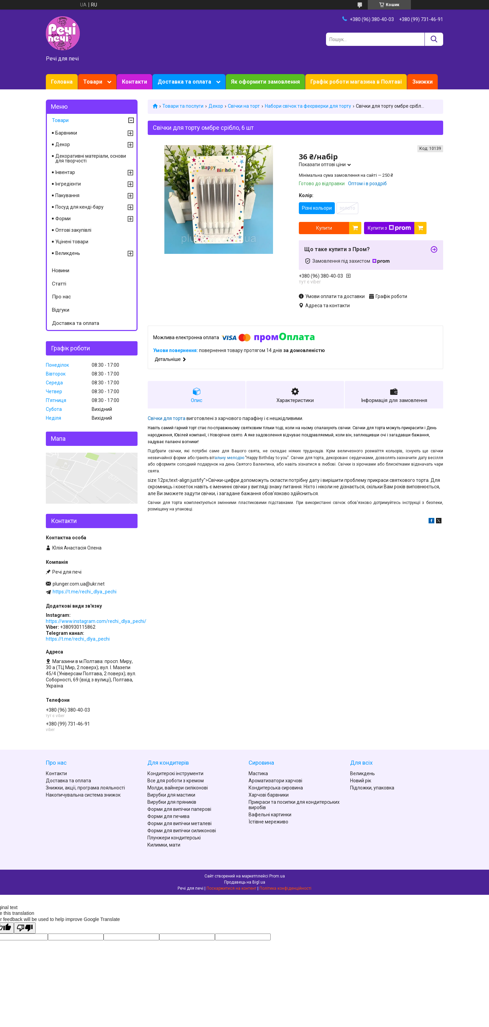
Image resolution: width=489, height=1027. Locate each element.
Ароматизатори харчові (275, 780)
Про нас (61, 297)
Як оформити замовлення (265, 82)
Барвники (66, 133)
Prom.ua (277, 876)
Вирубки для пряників (171, 802)
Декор (216, 106)
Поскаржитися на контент (231, 888)
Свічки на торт (244, 106)
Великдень (67, 253)
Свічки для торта (166, 418)
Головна (62, 82)
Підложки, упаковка (372, 787)
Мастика (258, 773)
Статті (59, 284)
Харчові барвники (269, 795)
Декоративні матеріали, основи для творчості (90, 158)
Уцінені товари (71, 241)
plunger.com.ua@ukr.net (79, 584)
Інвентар (65, 172)
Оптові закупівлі (73, 230)
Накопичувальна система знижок (83, 795)
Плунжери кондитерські (174, 837)
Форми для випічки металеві (179, 823)
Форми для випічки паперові (179, 809)
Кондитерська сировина (276, 787)
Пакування (67, 195)
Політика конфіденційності (285, 888)
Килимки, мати (163, 845)
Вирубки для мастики (171, 795)
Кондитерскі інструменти (175, 773)
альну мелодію (230, 457)
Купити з (389, 228)
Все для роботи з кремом (175, 780)
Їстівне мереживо (268, 821)
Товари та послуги (182, 106)
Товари (92, 82)
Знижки (422, 82)
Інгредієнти (68, 184)
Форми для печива (168, 816)
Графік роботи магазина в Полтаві (356, 82)
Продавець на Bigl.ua (244, 882)
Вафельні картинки (270, 814)
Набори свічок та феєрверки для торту (308, 106)
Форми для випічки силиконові (181, 830)
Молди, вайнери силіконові (177, 787)
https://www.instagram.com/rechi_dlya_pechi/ (96, 621)
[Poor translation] (25, 928)
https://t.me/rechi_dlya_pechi (84, 591)
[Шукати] (433, 39)
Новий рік (360, 780)
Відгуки (60, 310)
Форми (63, 218)
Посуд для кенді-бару (79, 207)
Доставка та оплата (184, 82)
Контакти (134, 82)
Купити (324, 228)
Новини (60, 270)
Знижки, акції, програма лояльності (85, 787)
